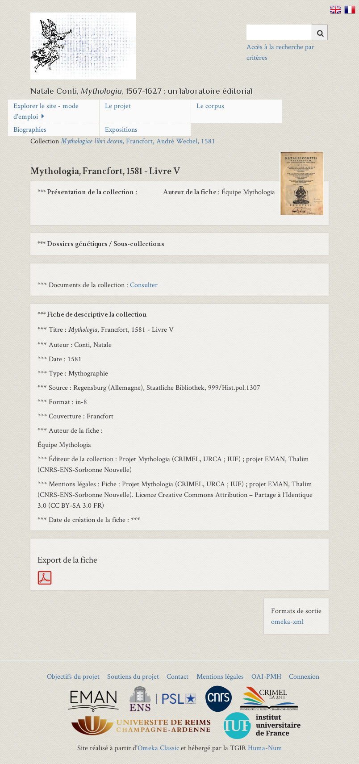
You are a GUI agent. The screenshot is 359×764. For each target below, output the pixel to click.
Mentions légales (220, 676)
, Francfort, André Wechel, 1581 (138, 141)
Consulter (144, 284)
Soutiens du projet (133, 676)
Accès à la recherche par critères (280, 52)
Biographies (29, 129)
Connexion (304, 676)
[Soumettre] (320, 32)
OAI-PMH (266, 676)
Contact (177, 676)
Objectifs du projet (73, 676)
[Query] (287, 32)
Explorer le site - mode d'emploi (46, 111)
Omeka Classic (158, 747)
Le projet (118, 105)
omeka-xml (287, 621)
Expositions (121, 129)
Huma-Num (265, 747)
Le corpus (210, 105)
